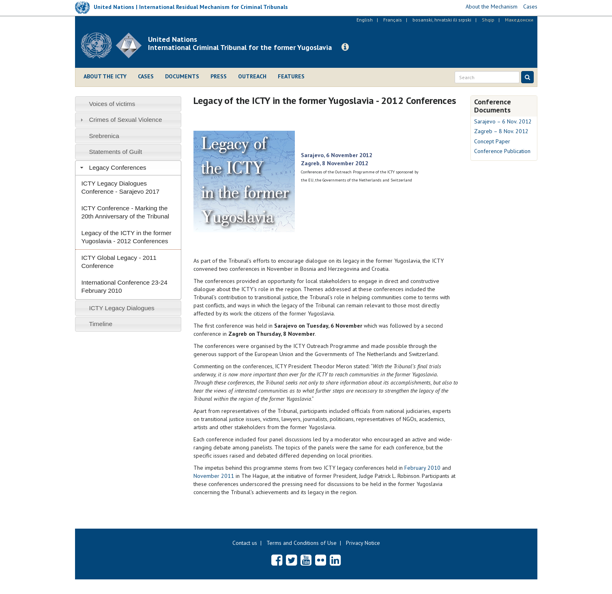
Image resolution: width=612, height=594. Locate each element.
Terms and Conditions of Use (301, 542)
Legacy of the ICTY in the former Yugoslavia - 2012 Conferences (127, 236)
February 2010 (422, 467)
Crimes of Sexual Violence (125, 119)
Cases (146, 76)
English (364, 20)
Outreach (252, 76)
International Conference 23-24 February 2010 (124, 286)
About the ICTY (105, 76)
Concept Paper (492, 141)
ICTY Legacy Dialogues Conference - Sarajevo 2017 (121, 187)
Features (291, 76)
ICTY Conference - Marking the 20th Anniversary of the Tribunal (125, 212)
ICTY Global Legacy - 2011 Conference (119, 261)
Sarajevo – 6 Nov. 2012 (503, 121)
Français (392, 20)
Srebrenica (104, 135)
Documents (182, 76)
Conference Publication (502, 151)
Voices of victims (112, 103)
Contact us (244, 542)
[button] (345, 47)
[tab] (128, 103)
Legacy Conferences (117, 167)
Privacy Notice (363, 542)
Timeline (100, 323)
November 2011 (213, 476)
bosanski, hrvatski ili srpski (441, 20)
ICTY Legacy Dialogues (121, 308)
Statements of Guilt (115, 151)
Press (218, 76)
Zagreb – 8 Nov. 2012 (501, 131)
